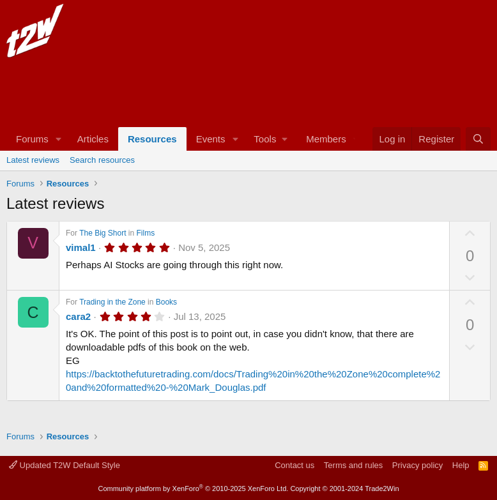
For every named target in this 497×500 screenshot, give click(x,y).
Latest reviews (32, 160)
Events (211, 138)
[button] (59, 139)
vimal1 (81, 247)
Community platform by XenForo (193, 488)
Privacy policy (417, 465)
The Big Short (102, 233)
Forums (32, 138)
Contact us (294, 465)
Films (146, 233)
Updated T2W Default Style (64, 465)
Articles (93, 138)
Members (326, 138)
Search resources (102, 160)
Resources (152, 138)
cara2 (78, 316)
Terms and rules (353, 465)
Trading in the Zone (112, 302)
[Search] (478, 139)
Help (461, 465)
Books (166, 302)
